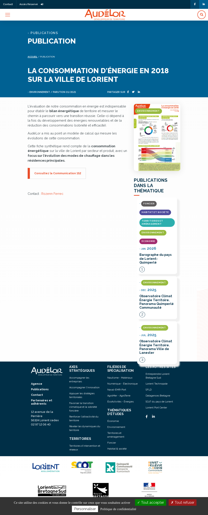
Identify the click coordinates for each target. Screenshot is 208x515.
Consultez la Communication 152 (57, 173)
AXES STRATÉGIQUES (82, 368)
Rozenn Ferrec (52, 193)
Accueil (32, 57)
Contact (8, 4)
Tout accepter (150, 502)
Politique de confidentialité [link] (118, 509)
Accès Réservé (31, 4)
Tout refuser (182, 502)
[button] (201, 15)
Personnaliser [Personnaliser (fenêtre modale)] (85, 509)
